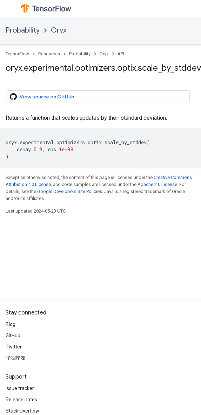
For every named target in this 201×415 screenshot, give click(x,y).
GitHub (13, 335)
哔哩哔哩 (15, 358)
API (121, 53)
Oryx (58, 30)
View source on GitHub (42, 96)
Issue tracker (20, 388)
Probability (23, 30)
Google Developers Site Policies (69, 191)
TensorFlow (17, 53)
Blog (10, 324)
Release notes (21, 399)
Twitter (14, 347)
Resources (49, 53)
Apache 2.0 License (157, 184)
